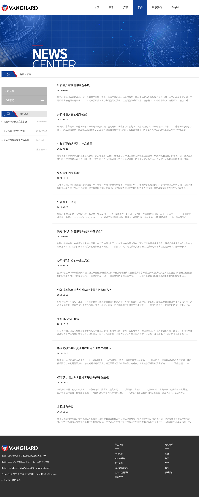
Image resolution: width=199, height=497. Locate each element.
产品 (125, 7)
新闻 (140, 7)
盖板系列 (119, 463)
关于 (111, 7)
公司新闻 (9, 91)
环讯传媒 (16, 480)
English (175, 7)
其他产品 (119, 477)
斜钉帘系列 (120, 458)
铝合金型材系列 (122, 472)
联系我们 (157, 7)
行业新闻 (9, 100)
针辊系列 (119, 454)
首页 (96, 7)
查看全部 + (41, 149)
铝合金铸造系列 (122, 468)
